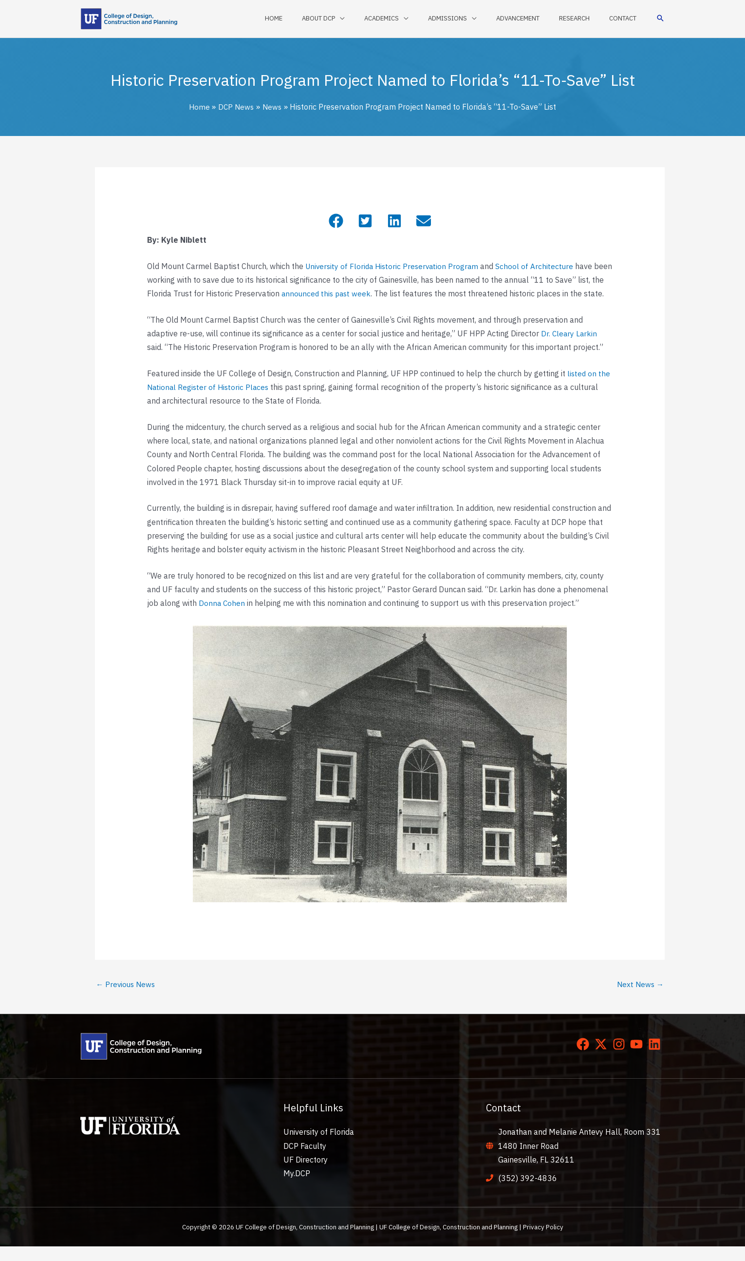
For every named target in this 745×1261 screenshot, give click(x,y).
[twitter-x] (603, 1058)
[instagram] (621, 1058)
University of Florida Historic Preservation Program (394, 266)
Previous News (127, 998)
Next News (639, 998)
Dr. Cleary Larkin (569, 347)
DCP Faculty (304, 1160)
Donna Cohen (222, 616)
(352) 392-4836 (527, 1193)
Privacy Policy (543, 1241)
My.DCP (296, 1188)
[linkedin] (656, 1058)
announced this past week (341, 293)
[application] (377, 18)
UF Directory (305, 1174)
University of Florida (318, 1146)
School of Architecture (540, 266)
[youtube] (638, 1058)
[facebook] (585, 1058)
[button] (660, 18)
